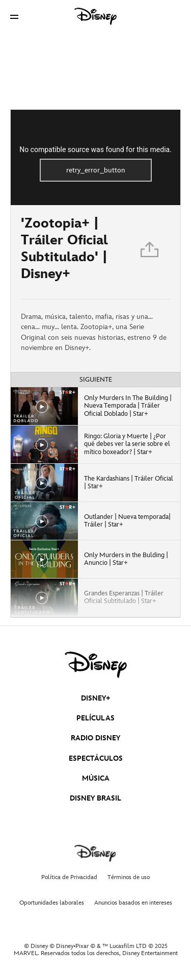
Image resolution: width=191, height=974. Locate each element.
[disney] (96, 665)
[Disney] (95, 16)
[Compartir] (150, 252)
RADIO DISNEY (95, 738)
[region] (95, 157)
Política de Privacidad (69, 877)
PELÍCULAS (95, 718)
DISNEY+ (96, 698)
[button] (14, 16)
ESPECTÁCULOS (96, 758)
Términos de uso (128, 877)
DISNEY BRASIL (95, 798)
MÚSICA (96, 778)
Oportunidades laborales (51, 903)
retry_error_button (95, 170)
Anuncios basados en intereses (133, 903)
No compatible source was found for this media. (95, 149)
